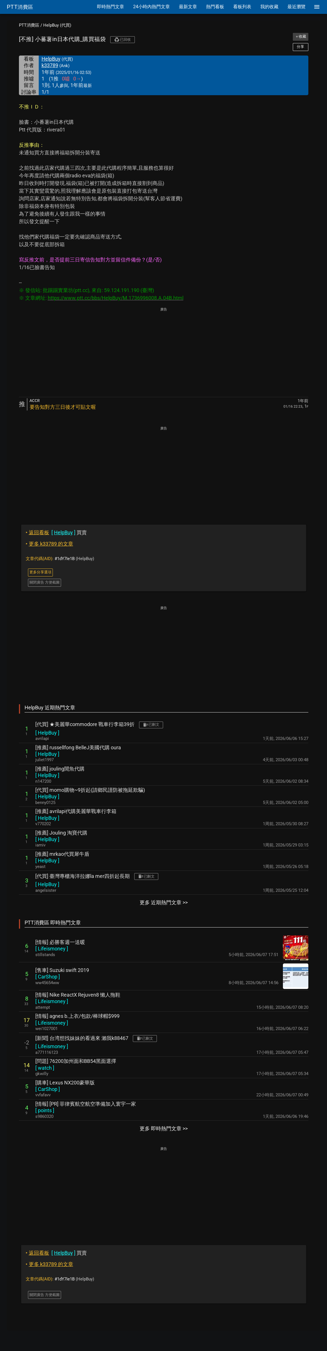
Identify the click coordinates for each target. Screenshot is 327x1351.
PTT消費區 (29, 25)
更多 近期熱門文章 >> (164, 902)
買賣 (56, 532)
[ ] (47, 733)
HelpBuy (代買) (57, 25)
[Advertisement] (163, 352)
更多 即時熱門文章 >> (164, 1128)
